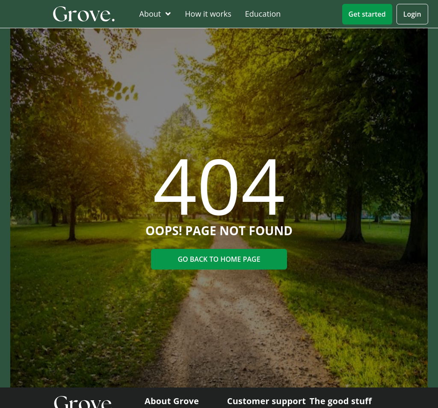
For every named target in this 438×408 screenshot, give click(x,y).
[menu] (235, 14)
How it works (208, 14)
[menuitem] (153, 14)
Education (263, 14)
